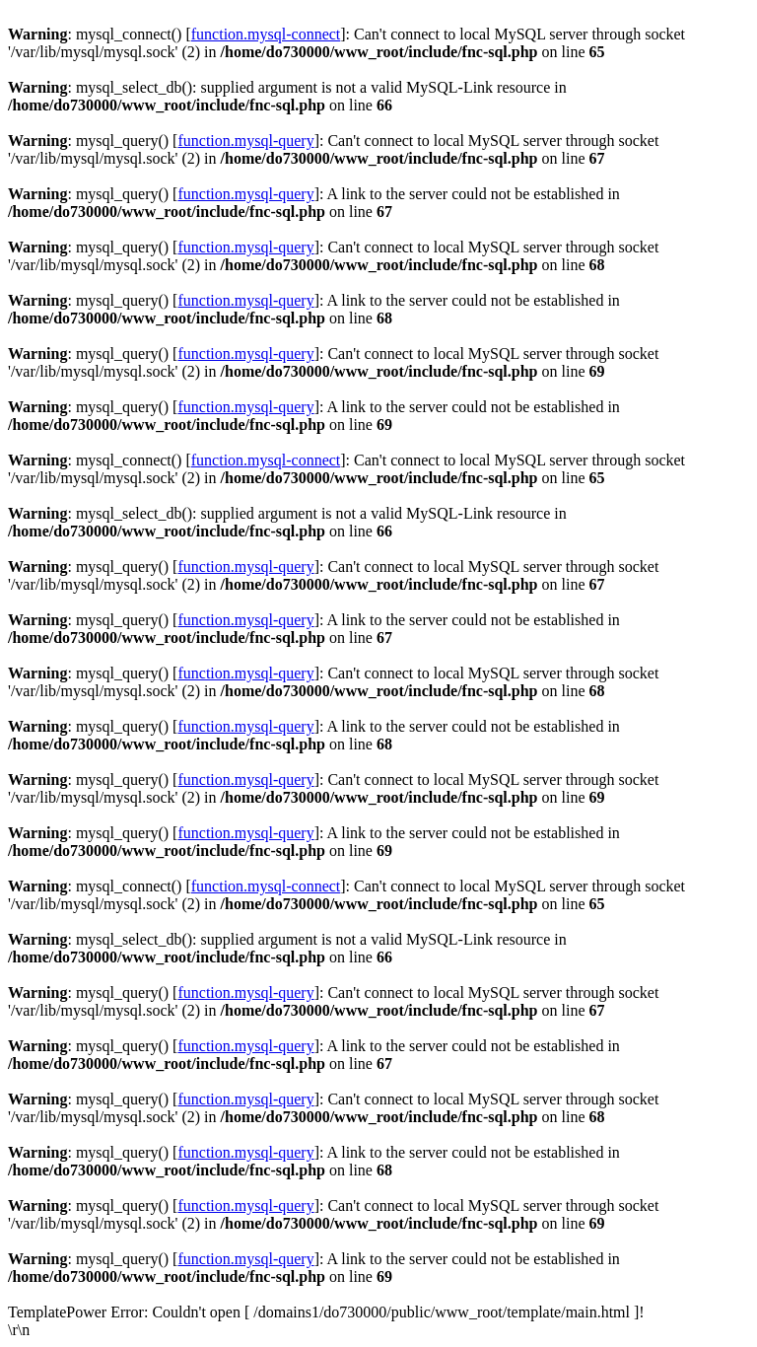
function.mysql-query (245, 140)
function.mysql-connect (266, 34)
